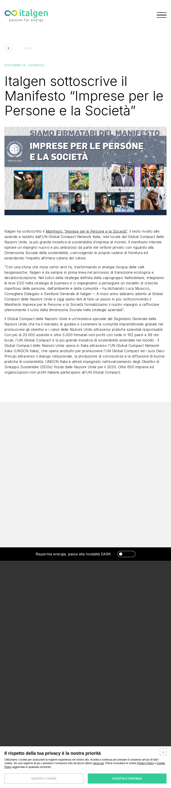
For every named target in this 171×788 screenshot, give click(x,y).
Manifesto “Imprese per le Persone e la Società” (86, 233)
